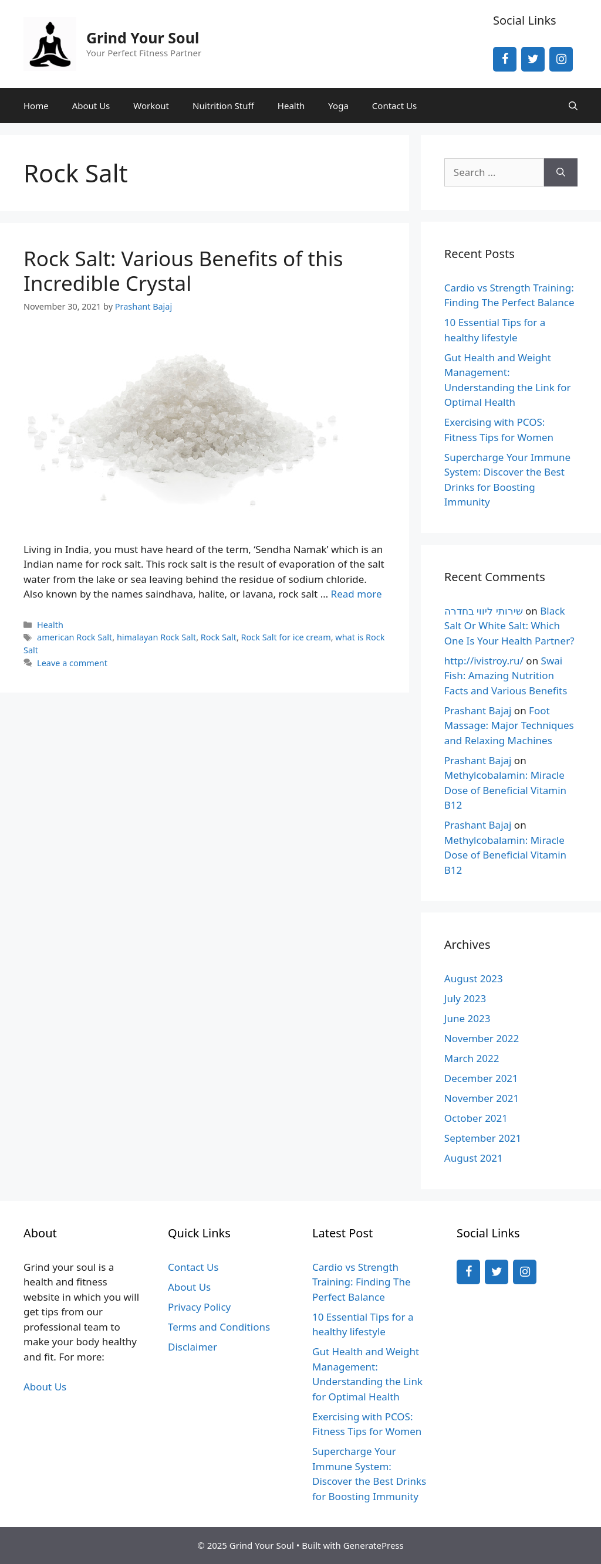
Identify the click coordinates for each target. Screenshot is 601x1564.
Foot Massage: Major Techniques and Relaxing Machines (509, 725)
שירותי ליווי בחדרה (483, 611)
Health (291, 105)
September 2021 (482, 1138)
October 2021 (476, 1118)
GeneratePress (373, 1545)
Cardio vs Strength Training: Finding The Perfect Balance (361, 1282)
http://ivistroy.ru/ (484, 660)
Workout (151, 105)
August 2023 (473, 978)
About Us (91, 105)
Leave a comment (72, 663)
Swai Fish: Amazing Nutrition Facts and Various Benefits (506, 675)
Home (36, 105)
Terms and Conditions (219, 1327)
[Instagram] (561, 59)
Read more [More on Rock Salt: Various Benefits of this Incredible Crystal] (356, 594)
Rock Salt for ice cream (286, 637)
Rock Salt (219, 637)
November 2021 (481, 1098)
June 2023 (467, 1018)
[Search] (561, 172)
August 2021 (473, 1158)
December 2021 (481, 1078)
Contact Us (394, 105)
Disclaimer (192, 1346)
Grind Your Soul (142, 38)
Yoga (338, 105)
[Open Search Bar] (573, 105)
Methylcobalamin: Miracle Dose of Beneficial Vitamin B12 (505, 790)
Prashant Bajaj (478, 710)
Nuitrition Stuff (223, 105)
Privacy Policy (199, 1307)
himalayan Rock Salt (156, 637)
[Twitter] (533, 59)
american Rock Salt (74, 637)
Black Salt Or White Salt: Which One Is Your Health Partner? (509, 625)
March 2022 (471, 1058)
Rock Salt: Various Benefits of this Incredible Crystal (183, 271)
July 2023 (465, 998)
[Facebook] (504, 59)
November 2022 (481, 1038)
